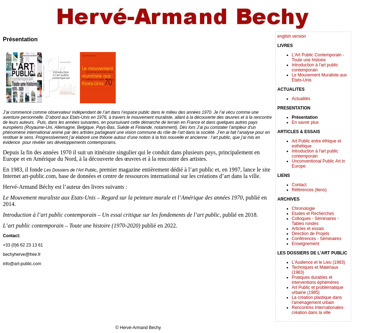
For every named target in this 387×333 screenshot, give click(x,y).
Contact (299, 184)
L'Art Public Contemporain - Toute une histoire (318, 57)
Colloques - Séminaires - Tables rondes (315, 221)
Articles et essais (308, 228)
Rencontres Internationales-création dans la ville (318, 310)
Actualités (301, 98)
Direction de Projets (310, 233)
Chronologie (303, 208)
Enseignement (305, 243)
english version (291, 36)
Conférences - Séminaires (316, 238)
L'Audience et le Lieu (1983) (318, 262)
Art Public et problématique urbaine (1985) (317, 290)
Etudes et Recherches (313, 213)
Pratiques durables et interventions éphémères (315, 280)
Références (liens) (309, 189)
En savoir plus (305, 122)
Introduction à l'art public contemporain (315, 67)
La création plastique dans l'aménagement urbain (317, 300)
